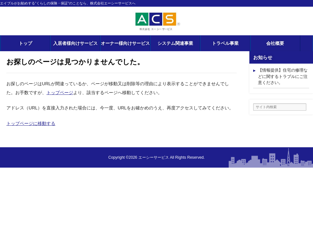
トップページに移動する (30, 123)
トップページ (59, 92)
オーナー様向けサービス (125, 43)
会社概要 (275, 43)
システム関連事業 (175, 43)
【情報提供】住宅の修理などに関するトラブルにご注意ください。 (283, 76)
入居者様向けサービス (75, 43)
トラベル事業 (225, 43)
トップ (25, 43)
